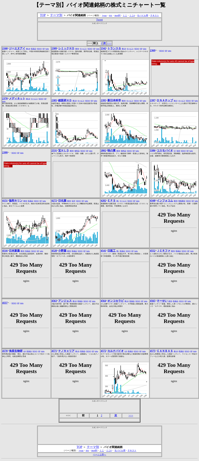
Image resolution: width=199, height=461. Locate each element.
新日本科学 (114, 100)
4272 (54, 200)
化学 (73, 201)
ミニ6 (132, 15)
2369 (152, 50)
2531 (54, 150)
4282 (103, 200)
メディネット (17, 98)
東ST (176, 101)
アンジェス (65, 300)
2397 (152, 100)
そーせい (162, 300)
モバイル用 (142, 15)
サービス (83, 49)
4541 (103, 250)
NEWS (39, 49)
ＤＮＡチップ (165, 100)
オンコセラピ (115, 300)
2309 (54, 48)
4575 (152, 350)
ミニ (125, 15)
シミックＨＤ (66, 48)
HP (43, 49)
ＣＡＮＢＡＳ (165, 350)
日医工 (111, 250)
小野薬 (62, 250)
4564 (103, 300)
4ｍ (110, 15)
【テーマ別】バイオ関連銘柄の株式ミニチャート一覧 (99, 5)
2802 (103, 150)
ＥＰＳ (111, 200)
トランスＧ (114, 48)
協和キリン (16, 200)
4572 (103, 350)
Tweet (99, 19)
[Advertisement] (99, 32)
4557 (5, 302)
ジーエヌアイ (17, 48)
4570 (5, 350)
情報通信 (181, 201)
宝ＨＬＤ (63, 150)
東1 (117, 201)
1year (104, 15)
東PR (77, 49)
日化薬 (62, 200)
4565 (152, 300)
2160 (5, 48)
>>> (109, 43)
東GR (28, 49)
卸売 (178, 151)
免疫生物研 (16, 350)
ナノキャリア (66, 350)
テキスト (154, 15)
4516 (5, 250)
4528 (54, 250)
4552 (152, 250)
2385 (54, 100)
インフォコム (165, 200)
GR (24, 351)
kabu (47, 49)
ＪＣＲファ (163, 250)
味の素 (111, 150)
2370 (5, 98)
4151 (5, 200)
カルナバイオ (115, 350)
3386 (152, 150)
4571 (54, 350)
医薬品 (33, 49)
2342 (103, 48)
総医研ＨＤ (65, 100)
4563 (54, 300)
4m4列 (117, 15)
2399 (5, 152)
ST (175, 151)
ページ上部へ (99, 454)
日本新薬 (14, 250)
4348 (152, 200)
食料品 (77, 151)
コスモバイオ (165, 150)
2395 (103, 100)
